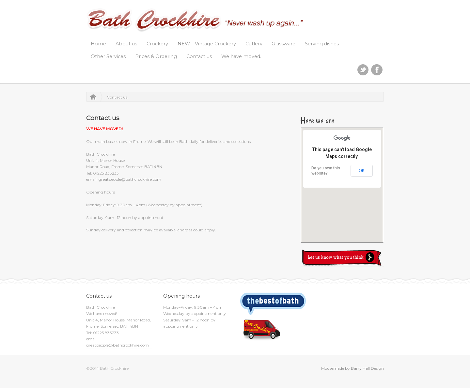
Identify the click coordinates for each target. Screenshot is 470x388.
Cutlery (253, 44)
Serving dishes (322, 44)
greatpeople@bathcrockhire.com (130, 179)
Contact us (199, 56)
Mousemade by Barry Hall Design (352, 368)
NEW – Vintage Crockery (207, 44)
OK (362, 170)
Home (98, 44)
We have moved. (241, 56)
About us (126, 44)
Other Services (108, 56)
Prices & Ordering (156, 56)
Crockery (157, 44)
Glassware (283, 44)
